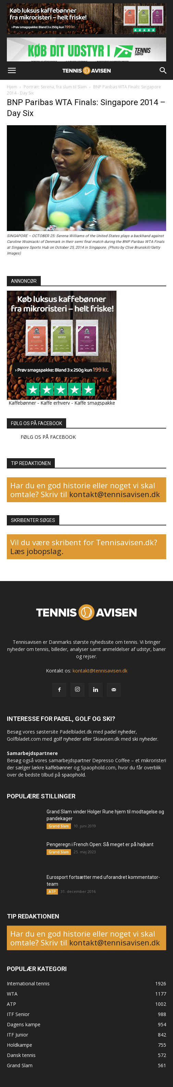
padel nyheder (120, 731)
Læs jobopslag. (36, 551)
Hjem (12, 87)
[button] (12, 70)
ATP (52, 891)
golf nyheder (67, 739)
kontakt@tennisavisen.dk (113, 494)
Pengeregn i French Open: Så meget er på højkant (100, 844)
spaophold (73, 774)
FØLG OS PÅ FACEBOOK (36, 423)
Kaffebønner (22, 403)
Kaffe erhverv (55, 403)
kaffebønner (59, 767)
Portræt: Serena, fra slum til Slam (55, 87)
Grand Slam (59, 826)
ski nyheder (144, 739)
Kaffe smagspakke (94, 403)
